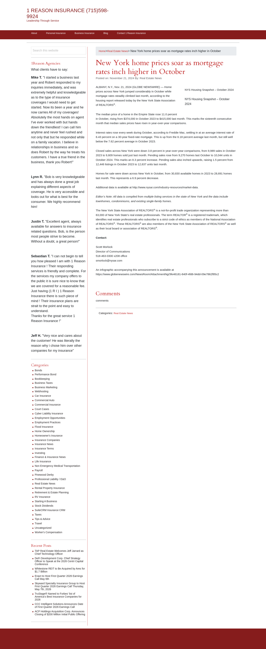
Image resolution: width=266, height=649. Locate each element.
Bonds (39, 371)
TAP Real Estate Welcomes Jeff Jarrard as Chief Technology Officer (58, 556)
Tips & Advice (43, 523)
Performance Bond (47, 375)
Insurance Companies (49, 441)
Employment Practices (49, 423)
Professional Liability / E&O (52, 483)
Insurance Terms (46, 449)
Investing (41, 454)
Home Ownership (46, 432)
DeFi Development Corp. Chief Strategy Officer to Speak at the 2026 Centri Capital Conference (59, 565)
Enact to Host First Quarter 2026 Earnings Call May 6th (56, 582)
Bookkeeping (43, 380)
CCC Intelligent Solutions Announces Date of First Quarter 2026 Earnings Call (59, 611)
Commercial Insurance (49, 405)
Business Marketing (48, 388)
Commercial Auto (46, 401)
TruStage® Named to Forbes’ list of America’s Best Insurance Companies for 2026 (59, 600)
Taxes (38, 518)
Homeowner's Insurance (50, 436)
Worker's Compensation (50, 536)
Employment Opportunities (52, 419)
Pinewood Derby (45, 478)
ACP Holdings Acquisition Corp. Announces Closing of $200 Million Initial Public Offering (57, 621)
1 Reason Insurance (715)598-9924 (60, 13)
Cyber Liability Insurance (51, 414)
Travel (39, 527)
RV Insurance (44, 501)
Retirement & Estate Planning (54, 496)
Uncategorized (44, 532)
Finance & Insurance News (52, 458)
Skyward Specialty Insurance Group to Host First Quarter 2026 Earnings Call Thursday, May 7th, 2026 (60, 590)
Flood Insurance (45, 428)
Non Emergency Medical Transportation (51, 468)
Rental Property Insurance (52, 492)
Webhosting (42, 392)
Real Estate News (125, 314)
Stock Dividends (45, 509)
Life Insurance (44, 462)
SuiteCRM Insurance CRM (52, 514)
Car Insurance (44, 397)
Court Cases (43, 410)
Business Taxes (45, 384)
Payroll (39, 474)
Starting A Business (47, 505)
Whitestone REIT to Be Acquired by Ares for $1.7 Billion (58, 574)
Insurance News (45, 445)
